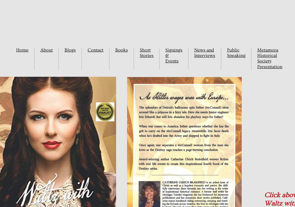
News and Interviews (204, 52)
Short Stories (147, 52)
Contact (95, 50)
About (46, 50)
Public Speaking (236, 52)
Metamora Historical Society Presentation (269, 58)
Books (121, 50)
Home (22, 50)
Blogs (70, 50)
